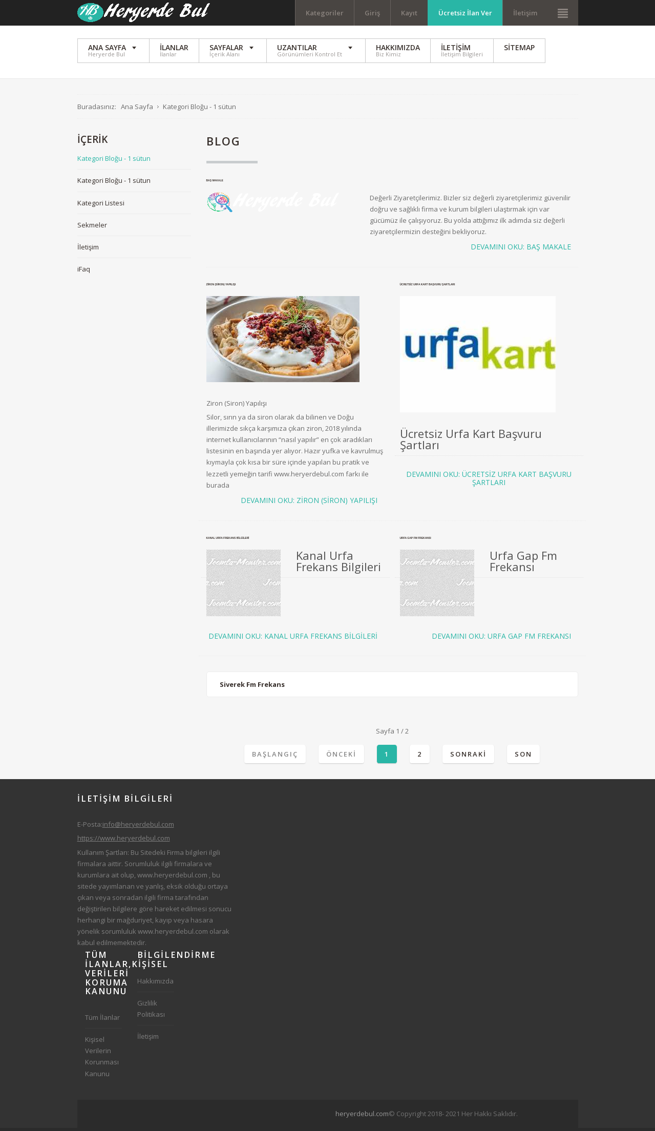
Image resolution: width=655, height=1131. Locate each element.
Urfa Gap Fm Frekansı (415, 540)
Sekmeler (92, 227)
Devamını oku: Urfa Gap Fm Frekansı (501, 639)
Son (523, 756)
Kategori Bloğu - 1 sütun (114, 161)
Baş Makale (214, 182)
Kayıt (409, 12)
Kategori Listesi (100, 205)
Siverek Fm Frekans (252, 687)
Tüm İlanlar (102, 1020)
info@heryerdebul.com (138, 827)
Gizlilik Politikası (151, 1011)
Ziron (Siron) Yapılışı (221, 287)
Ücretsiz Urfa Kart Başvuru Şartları (427, 287)
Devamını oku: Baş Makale (521, 250)
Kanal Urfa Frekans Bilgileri (227, 540)
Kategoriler (325, 12)
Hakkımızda (155, 984)
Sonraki (468, 756)
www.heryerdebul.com (172, 877)
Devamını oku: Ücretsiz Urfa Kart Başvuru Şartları (489, 481)
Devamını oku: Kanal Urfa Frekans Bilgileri (292, 639)
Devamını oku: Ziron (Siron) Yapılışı (309, 503)
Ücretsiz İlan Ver (465, 12)
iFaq (83, 271)
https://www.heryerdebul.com (123, 841)
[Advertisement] (404, 1115)
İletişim (525, 12)
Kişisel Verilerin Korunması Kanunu (102, 1059)
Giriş (372, 12)
